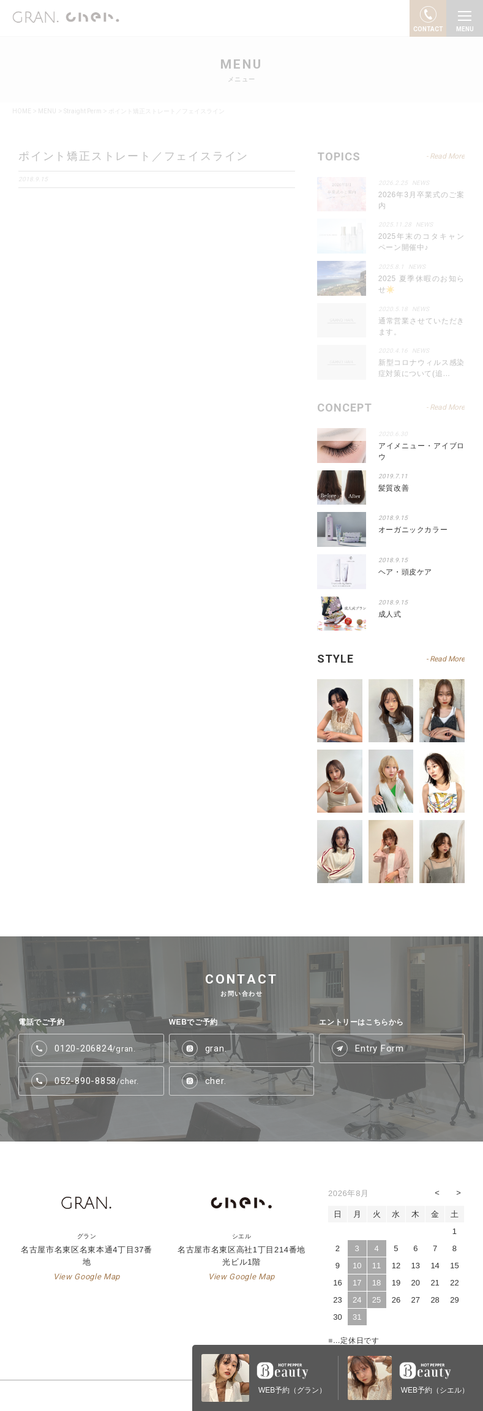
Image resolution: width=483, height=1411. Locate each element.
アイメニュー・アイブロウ (421, 451)
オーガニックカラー (412, 529)
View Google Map (86, 1276)
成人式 (390, 614)
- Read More (445, 659)
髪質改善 (393, 488)
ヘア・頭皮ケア (405, 572)
